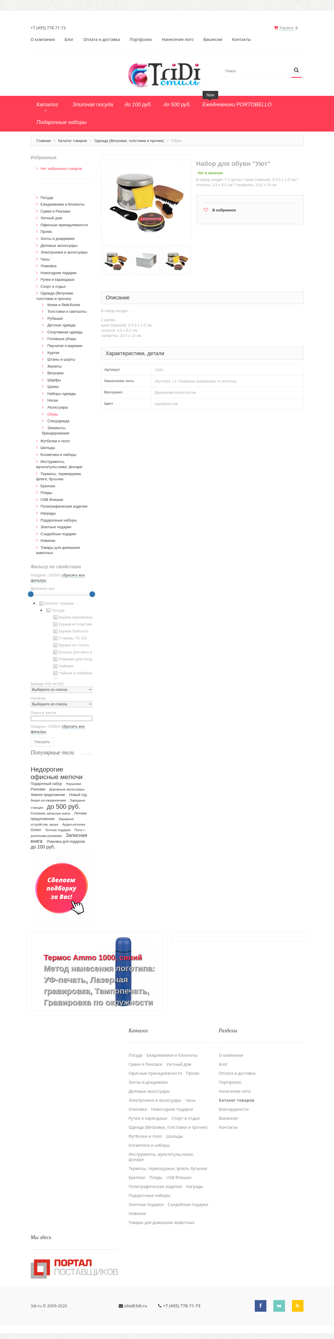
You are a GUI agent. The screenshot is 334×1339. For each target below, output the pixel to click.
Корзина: (286, 27)
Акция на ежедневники (48, 800)
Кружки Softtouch (70, 631)
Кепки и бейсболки (63, 305)
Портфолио (141, 39)
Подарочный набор (46, 784)
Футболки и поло (55, 441)
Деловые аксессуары (59, 245)
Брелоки (48, 486)
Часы (45, 259)
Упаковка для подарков (65, 842)
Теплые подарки (57, 830)
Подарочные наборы (59, 520)
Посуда (47, 197)
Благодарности (234, 1109)
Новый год (78, 795)
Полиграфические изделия (64, 506)
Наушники (73, 784)
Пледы (47, 492)
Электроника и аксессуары (64, 252)
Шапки (53, 386)
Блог (68, 39)
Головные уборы (61, 339)
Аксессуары (57, 407)
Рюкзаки (38, 789)
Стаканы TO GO (69, 638)
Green (36, 830)
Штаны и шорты (61, 359)
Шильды (48, 447)
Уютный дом (51, 218)
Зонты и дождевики (58, 238)
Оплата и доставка (101, 39)
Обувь (52, 414)
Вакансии (212, 39)
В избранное (224, 210)
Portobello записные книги (50, 813)
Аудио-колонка (73, 824)
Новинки (48, 540)
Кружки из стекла (70, 645)
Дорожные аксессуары (66, 789)
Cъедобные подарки (58, 534)
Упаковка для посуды (74, 659)
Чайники (63, 666)
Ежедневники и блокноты (63, 204)
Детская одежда (61, 325)
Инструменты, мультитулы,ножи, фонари (161, 1157)
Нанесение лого (178, 39)
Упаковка (49, 266)
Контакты (241, 39)
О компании (43, 39)
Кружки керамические (74, 617)
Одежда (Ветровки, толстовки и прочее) (129, 141)
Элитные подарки (56, 527)
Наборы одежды (61, 393)
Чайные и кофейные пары (78, 673)
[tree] (62, 639)
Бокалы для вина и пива (77, 652)
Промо (46, 231)
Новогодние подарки (59, 273)
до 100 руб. (43, 846)
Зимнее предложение (48, 795)
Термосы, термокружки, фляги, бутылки (168, 1168)
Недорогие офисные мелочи (57, 773)
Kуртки (53, 353)
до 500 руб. (63, 806)
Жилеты (54, 366)
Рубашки (55, 318)
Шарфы (54, 380)
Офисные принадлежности (64, 225)
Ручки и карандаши (58, 279)
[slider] (31, 594)
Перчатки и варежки (64, 346)
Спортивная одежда (64, 332)
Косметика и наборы (59, 454)
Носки (52, 400)
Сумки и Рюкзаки (56, 211)
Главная (44, 141)
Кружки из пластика (72, 624)
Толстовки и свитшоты (66, 311)
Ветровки (55, 373)
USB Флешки (52, 499)
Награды (48, 513)
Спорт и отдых (53, 286)
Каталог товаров (72, 141)
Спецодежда (58, 421)
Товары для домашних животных (161, 1222)
